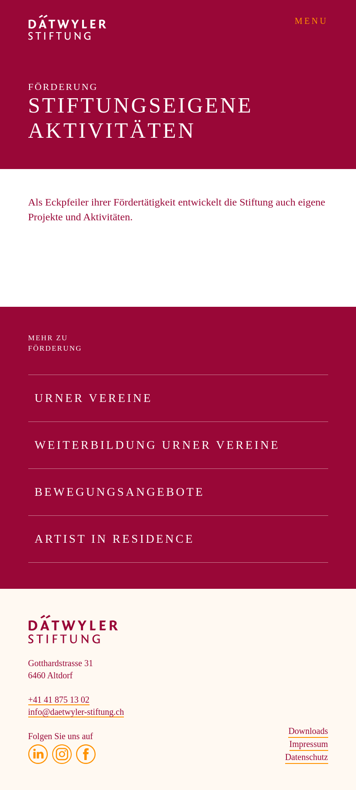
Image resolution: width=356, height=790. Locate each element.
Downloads (308, 731)
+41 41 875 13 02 (59, 699)
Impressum (308, 744)
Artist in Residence (181, 539)
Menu (311, 21)
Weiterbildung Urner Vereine (181, 445)
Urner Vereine (181, 398)
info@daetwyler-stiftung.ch (76, 712)
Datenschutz (306, 757)
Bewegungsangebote (181, 492)
